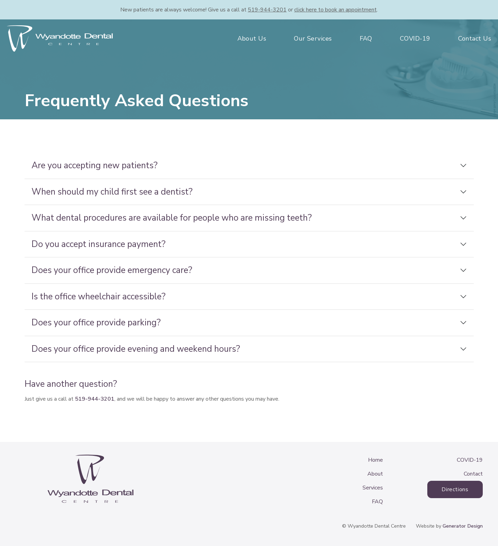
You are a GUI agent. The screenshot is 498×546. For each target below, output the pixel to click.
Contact (473, 474)
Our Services (313, 38)
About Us (252, 38)
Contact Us (474, 38)
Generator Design (463, 525)
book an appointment (335, 10)
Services (372, 488)
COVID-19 (415, 38)
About (375, 474)
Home (375, 460)
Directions (455, 489)
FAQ (366, 38)
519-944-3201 (267, 10)
